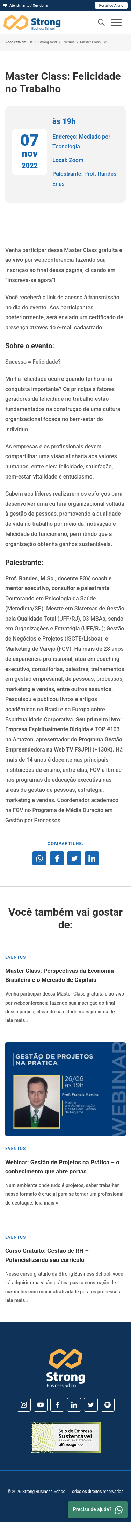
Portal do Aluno (111, 5)
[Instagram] (24, 1405)
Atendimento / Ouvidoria (25, 5)
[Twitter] (91, 1405)
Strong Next (47, 42)
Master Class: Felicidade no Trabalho (94, 42)
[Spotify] (108, 1405)
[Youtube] (41, 1405)
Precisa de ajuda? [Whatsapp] (98, 1510)
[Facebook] (57, 1405)
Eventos (68, 42)
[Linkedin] (74, 1405)
